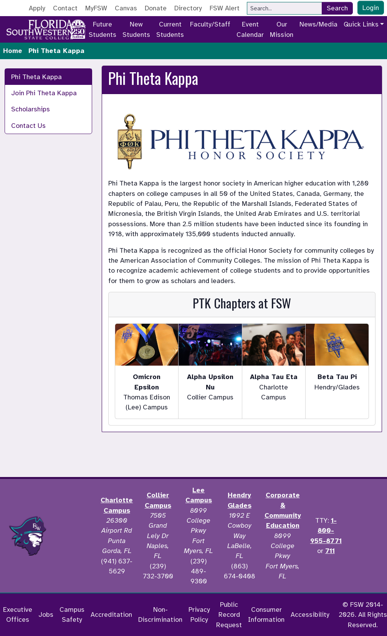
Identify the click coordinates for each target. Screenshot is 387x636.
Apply (37, 8)
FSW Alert (225, 8)
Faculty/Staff (210, 24)
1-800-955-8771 (326, 530)
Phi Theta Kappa (36, 77)
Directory (188, 8)
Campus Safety (72, 614)
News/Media (318, 24)
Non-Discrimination (160, 614)
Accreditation (111, 614)
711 (330, 551)
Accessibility (310, 614)
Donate (156, 8)
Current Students (170, 29)
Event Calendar (250, 29)
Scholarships (30, 109)
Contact (65, 8)
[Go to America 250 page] (78, 28)
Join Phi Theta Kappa (44, 93)
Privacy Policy (199, 614)
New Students (136, 29)
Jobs (45, 614)
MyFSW (96, 8)
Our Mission (281, 29)
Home (12, 50)
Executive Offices (17, 614)
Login (370, 7)
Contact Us (28, 125)
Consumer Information (266, 614)
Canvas (126, 8)
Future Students (102, 29)
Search (337, 8)
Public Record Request (229, 614)
